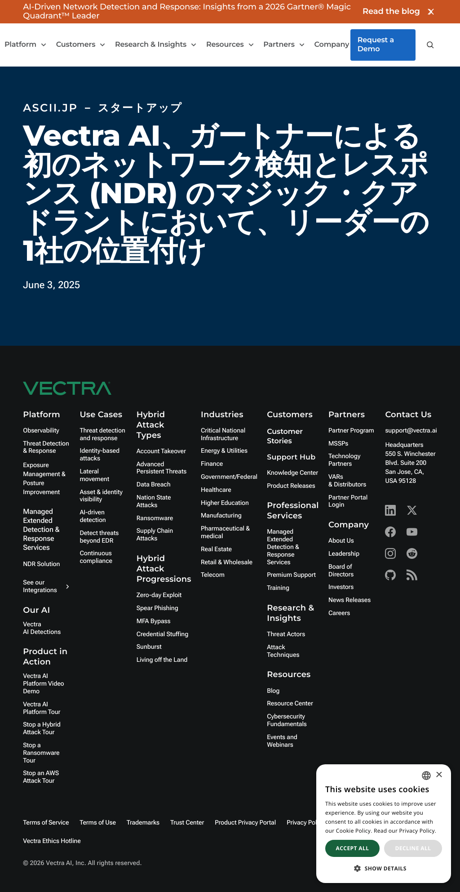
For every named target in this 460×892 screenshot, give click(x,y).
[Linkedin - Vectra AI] (390, 510)
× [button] (438, 775)
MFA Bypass (154, 621)
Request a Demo (376, 45)
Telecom (213, 575)
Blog (273, 691)
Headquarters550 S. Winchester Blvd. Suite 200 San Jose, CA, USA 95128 (410, 463)
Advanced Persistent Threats (161, 468)
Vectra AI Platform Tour (41, 708)
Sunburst (149, 647)
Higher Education (225, 503)
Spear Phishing (157, 608)
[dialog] (383, 823)
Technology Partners (344, 460)
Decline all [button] (413, 848)
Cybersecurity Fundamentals (287, 720)
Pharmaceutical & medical (225, 532)
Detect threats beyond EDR (99, 537)
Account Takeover (161, 451)
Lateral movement (94, 475)
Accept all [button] (352, 848)
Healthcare (216, 490)
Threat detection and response (102, 434)
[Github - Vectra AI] (390, 575)
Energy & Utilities (224, 451)
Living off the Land (162, 660)
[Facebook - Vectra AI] (390, 531)
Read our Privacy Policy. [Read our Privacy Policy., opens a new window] (405, 830)
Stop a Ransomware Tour (41, 753)
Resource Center (290, 703)
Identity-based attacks (99, 454)
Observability (41, 430)
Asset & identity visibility (101, 496)
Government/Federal (229, 477)
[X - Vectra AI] (412, 510)
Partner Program (351, 430)
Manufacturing (221, 515)
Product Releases (291, 486)
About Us (341, 540)
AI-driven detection (93, 516)
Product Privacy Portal (245, 822)
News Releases (349, 600)
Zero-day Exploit (159, 595)
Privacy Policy (306, 822)
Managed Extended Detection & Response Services (41, 529)
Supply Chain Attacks (155, 534)
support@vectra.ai (411, 430)
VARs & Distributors (347, 480)
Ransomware (155, 518)
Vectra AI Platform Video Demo (43, 684)
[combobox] (426, 775)
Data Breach (154, 484)
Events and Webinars (282, 741)
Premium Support (291, 575)
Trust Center (187, 822)
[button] (383, 868)
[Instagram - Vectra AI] (390, 553)
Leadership (343, 554)
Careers (339, 613)
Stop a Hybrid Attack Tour (41, 728)
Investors (341, 587)
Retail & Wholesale (226, 562)
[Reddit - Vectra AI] (412, 553)
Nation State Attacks (154, 501)
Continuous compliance (96, 557)
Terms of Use (98, 822)
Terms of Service (46, 822)
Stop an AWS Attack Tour (41, 777)
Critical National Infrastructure (223, 434)
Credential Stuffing (162, 634)
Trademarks (143, 822)
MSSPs (338, 443)
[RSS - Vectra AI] (412, 575)
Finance (212, 464)
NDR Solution (41, 564)
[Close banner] (431, 11)
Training (278, 588)
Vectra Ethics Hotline (51, 841)
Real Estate (216, 549)
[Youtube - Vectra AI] (412, 531)
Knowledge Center (292, 473)
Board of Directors (341, 570)
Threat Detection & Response (46, 447)
